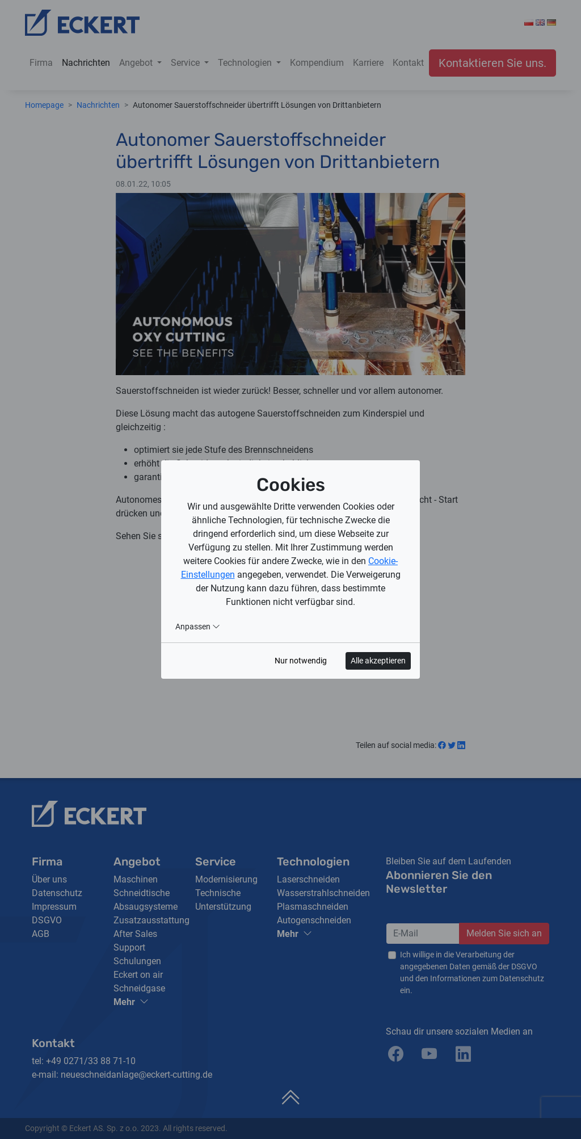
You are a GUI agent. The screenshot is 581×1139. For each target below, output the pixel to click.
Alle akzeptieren (378, 660)
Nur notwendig (301, 660)
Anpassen (197, 626)
